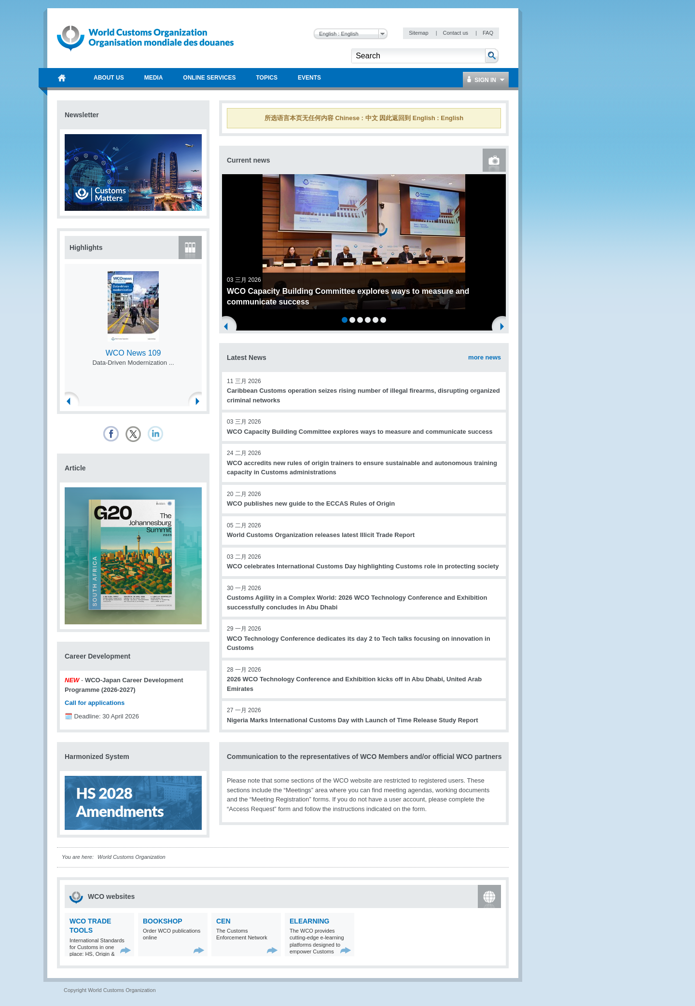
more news (484, 357)
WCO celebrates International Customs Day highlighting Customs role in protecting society (363, 566)
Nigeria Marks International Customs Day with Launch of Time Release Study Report (352, 720)
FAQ (488, 33)
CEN (223, 921)
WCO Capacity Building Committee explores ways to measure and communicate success (360, 431)
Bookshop (162, 921)
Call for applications (95, 702)
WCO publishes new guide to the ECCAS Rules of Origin (311, 503)
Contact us (456, 33)
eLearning (309, 921)
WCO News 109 (133, 353)
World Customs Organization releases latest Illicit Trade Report (321, 534)
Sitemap (419, 33)
